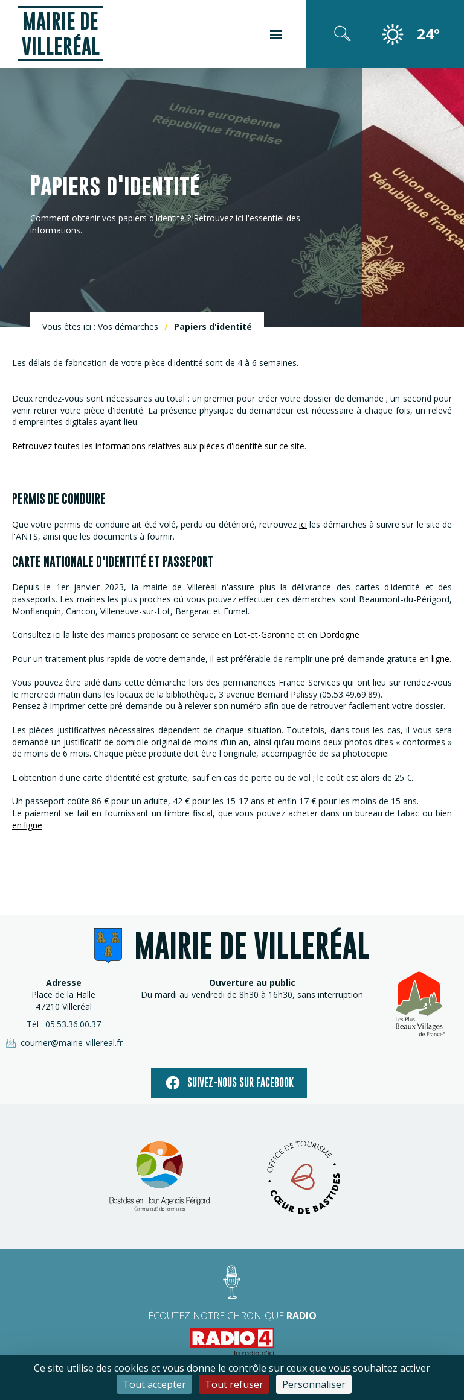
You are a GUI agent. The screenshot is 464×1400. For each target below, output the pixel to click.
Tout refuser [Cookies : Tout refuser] (234, 1384)
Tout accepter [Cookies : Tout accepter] (154, 1384)
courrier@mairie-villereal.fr (63, 1043)
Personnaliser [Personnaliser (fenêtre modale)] (314, 1384)
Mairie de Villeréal (61, 33)
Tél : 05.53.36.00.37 (64, 1024)
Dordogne (339, 634)
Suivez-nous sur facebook (229, 1082)
